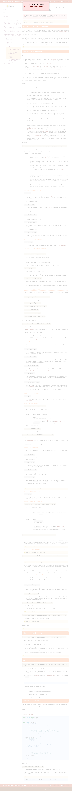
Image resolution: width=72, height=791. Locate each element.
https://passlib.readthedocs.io (36, 6)
